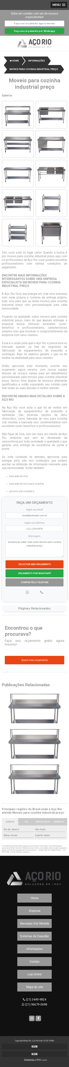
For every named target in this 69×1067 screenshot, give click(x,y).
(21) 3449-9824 (34, 999)
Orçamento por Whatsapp (34, 573)
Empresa (34, 911)
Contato (35, 961)
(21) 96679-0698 (34, 1004)
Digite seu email (34, 509)
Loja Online (34, 974)
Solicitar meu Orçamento (34, 564)
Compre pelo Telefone (34, 582)
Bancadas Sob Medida (34, 923)
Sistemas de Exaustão (34, 936)
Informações (34, 949)
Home (34, 898)
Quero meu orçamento (34, 660)
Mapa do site (34, 987)
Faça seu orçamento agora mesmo (34, 23)
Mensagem (34, 536)
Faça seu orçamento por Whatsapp (34, 31)
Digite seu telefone (35, 522)
